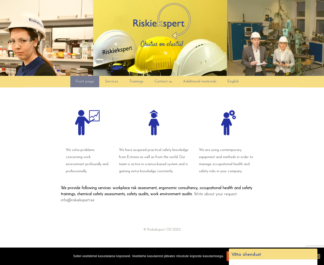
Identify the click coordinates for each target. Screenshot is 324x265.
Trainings (136, 81)
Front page (84, 81)
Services (111, 81)
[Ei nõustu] (317, 256)
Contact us (163, 81)
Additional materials (199, 81)
